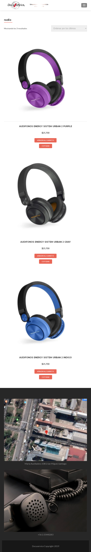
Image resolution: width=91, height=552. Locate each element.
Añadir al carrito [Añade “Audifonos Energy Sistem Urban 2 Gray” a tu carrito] (45, 256)
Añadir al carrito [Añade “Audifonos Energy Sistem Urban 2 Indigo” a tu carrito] (45, 371)
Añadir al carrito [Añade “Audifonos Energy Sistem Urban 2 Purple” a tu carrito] (45, 140)
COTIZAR (45, 146)
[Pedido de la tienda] (69, 28)
